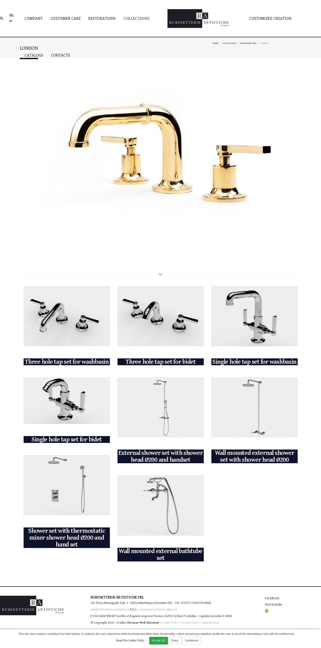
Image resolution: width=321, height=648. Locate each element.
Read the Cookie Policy (130, 640)
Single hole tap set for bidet (66, 439)
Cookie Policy (170, 623)
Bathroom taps (248, 43)
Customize (191, 640)
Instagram (273, 605)
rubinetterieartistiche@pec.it (158, 609)
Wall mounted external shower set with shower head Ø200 (254, 456)
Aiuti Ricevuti (210, 623)
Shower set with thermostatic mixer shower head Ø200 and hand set (66, 537)
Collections (136, 18)
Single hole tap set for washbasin (254, 361)
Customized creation (270, 18)
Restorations (102, 18)
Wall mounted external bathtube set (160, 554)
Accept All (158, 640)
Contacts (60, 55)
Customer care (65, 18)
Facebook (272, 598)
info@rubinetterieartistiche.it (110, 609)
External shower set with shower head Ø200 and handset (161, 456)
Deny (175, 640)
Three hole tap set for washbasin (67, 361)
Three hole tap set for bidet (160, 361)
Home (215, 43)
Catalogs (34, 55)
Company (34, 18)
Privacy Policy (190, 623)
